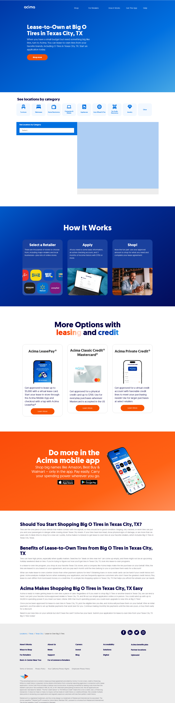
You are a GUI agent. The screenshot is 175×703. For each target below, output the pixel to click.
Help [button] (145, 8)
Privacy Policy (40, 669)
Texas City (39, 634)
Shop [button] (76, 8)
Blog (77, 655)
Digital (106, 655)
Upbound (135, 655)
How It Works (26, 644)
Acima (29, 7)
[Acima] (24, 676)
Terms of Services (26, 669)
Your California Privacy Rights (58, 669)
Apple (67, 483)
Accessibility (108, 644)
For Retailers (25, 655)
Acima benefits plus (139, 644)
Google (90, 483)
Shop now (37, 57)
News (50, 649)
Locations (23, 634)
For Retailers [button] (93, 8)
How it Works (114, 8)
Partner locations (138, 650)
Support (51, 655)
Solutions (107, 649)
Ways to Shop (26, 649)
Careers (78, 644)
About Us (52, 644)
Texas (31, 634)
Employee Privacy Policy (81, 669)
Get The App (131, 8)
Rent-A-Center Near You (30, 660)
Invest (78, 649)
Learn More (42, 411)
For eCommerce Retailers (59, 660)
